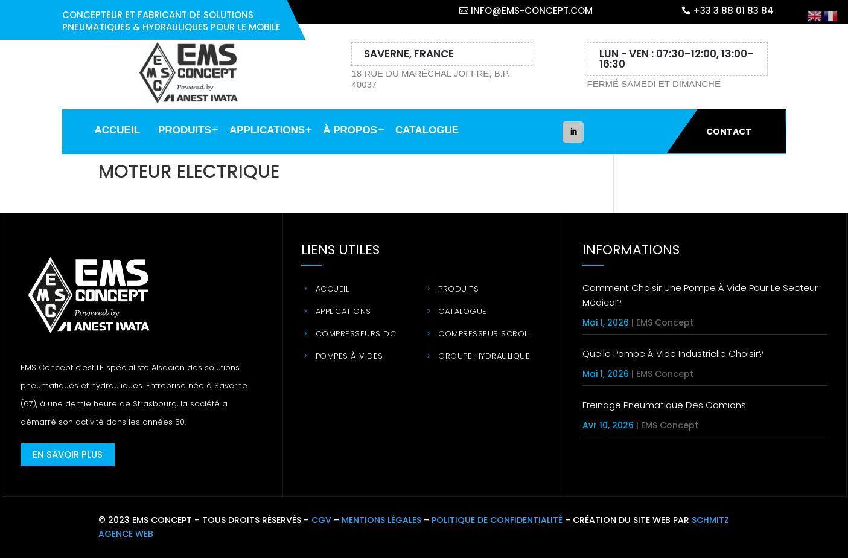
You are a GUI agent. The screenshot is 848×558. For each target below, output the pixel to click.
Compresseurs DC (356, 333)
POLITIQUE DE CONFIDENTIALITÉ (497, 520)
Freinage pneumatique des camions (664, 405)
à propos (350, 130)
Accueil (118, 130)
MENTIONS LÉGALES (381, 520)
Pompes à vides (349, 356)
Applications (267, 130)
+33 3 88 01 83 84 (733, 10)
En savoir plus (68, 454)
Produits (184, 130)
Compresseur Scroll (484, 333)
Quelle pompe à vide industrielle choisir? (673, 353)
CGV (321, 520)
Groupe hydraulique (484, 356)
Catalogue (427, 130)
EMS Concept (664, 322)
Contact (728, 132)
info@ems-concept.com (532, 10)
